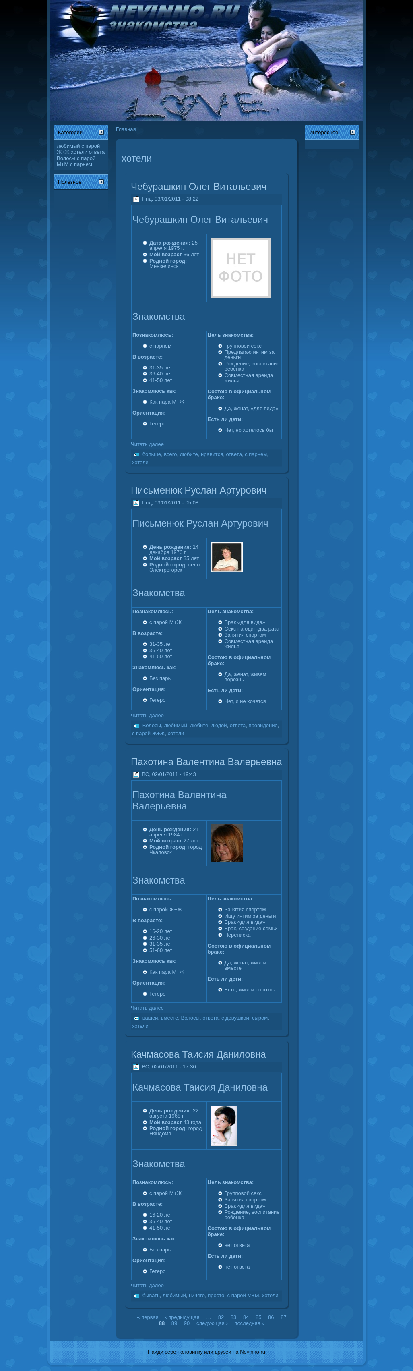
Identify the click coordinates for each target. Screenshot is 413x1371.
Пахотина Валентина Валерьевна (206, 761)
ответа (97, 152)
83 (233, 1317)
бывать (151, 1295)
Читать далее (147, 444)
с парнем (81, 164)
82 (221, 1317)
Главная (126, 129)
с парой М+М (243, 1295)
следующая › (212, 1323)
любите (189, 454)
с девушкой (235, 1018)
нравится (212, 454)
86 (271, 1317)
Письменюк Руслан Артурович (199, 490)
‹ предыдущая (182, 1317)
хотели (79, 152)
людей (219, 725)
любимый (68, 146)
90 (187, 1323)
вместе (169, 1018)
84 (246, 1317)
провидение (263, 725)
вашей (150, 1018)
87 (283, 1317)
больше (151, 454)
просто (216, 1295)
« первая (147, 1317)
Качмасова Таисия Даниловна (198, 1054)
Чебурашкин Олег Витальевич (198, 186)
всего (170, 454)
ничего (197, 1295)
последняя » (249, 1323)
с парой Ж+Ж (148, 733)
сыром (260, 1018)
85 (258, 1317)
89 (174, 1323)
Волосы (66, 158)
